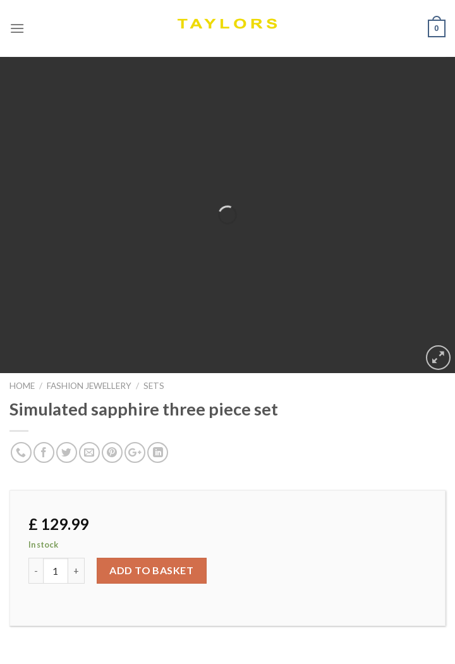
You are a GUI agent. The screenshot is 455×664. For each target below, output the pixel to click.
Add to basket (151, 570)
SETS (153, 386)
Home (22, 386)
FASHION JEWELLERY (89, 386)
